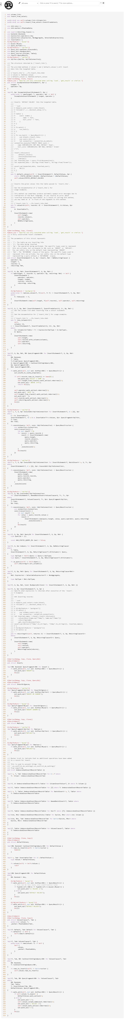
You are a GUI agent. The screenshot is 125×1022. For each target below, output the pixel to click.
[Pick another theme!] (19, 3)
